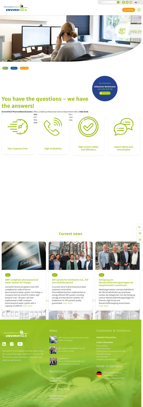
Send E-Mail (105, 75)
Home (5, 68)
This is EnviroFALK (14, 203)
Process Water (102, 346)
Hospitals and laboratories (107, 359)
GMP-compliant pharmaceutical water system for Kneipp (21, 281)
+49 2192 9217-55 (104, 71)
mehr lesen (27, 306)
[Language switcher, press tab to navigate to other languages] (137, 2)
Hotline (128, 9)
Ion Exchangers (102, 356)
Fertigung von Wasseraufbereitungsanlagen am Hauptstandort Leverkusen (116, 282)
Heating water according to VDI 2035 (110, 351)
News (7, 275)
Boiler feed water (103, 348)
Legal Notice (54, 383)
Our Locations (106, 203)
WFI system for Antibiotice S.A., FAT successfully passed (70, 281)
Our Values (57, 203)
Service (14, 68)
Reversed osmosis (103, 354)
